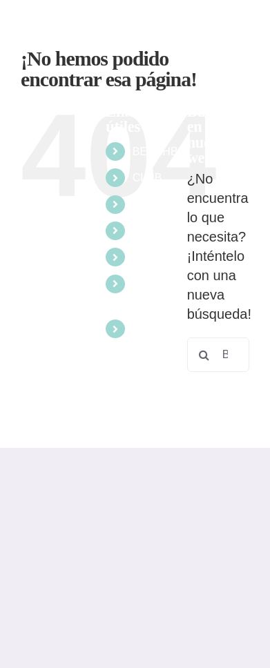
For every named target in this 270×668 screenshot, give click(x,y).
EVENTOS (159, 204)
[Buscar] (204, 354)
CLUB (147, 178)
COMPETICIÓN (172, 231)
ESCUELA (158, 257)
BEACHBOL (163, 151)
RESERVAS (162, 329)
